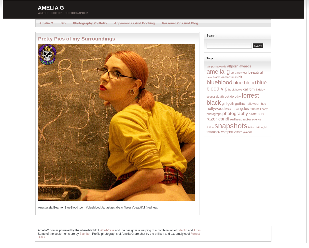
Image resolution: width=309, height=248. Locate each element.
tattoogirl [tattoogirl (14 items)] (261, 127)
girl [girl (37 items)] (224, 103)
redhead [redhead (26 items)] (236, 119)
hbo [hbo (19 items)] (263, 103)
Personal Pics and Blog (180, 23)
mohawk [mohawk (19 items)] (255, 109)
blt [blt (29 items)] (240, 77)
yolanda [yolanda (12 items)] (247, 132)
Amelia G (51, 8)
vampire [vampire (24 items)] (227, 132)
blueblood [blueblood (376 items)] (219, 82)
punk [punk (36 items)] (262, 114)
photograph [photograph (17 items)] (214, 114)
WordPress (107, 230)
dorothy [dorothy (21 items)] (235, 96)
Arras (197, 230)
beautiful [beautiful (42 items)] (255, 72)
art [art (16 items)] (232, 72)
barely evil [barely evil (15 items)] (241, 72)
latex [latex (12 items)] (228, 108)
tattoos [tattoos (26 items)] (212, 132)
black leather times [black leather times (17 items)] (225, 77)
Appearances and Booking (134, 23)
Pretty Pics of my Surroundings (76, 38)
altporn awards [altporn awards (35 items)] (239, 66)
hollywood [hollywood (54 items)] (216, 108)
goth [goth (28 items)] (230, 103)
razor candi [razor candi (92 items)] (218, 118)
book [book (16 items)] (231, 89)
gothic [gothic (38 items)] (240, 103)
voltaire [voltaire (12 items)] (238, 132)
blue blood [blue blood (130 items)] (244, 82)
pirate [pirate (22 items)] (253, 114)
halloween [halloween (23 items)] (253, 103)
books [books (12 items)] (238, 89)
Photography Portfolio (90, 23)
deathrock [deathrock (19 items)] (223, 96)
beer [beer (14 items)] (209, 77)
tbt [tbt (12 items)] (218, 132)
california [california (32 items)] (250, 89)
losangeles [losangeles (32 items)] (240, 109)
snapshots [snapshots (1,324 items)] (230, 126)
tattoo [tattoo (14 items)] (251, 127)
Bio (63, 23)
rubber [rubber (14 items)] (247, 119)
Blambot (85, 233)
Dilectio (182, 230)
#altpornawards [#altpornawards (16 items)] (216, 66)
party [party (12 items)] (265, 108)
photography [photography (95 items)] (235, 113)
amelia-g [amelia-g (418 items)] (218, 71)
